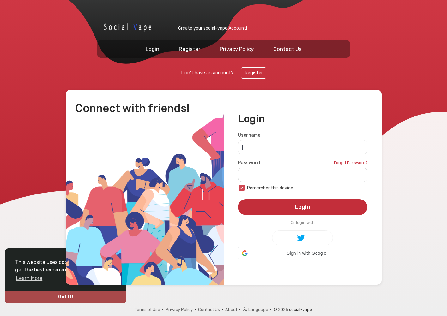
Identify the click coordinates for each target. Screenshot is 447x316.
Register (189, 49)
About (231, 309)
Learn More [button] (29, 278)
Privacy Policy (237, 49)
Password (249, 162)
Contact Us (287, 49)
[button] (302, 253)
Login (152, 49)
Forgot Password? (350, 162)
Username (249, 135)
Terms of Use (147, 309)
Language (255, 309)
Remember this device (270, 188)
